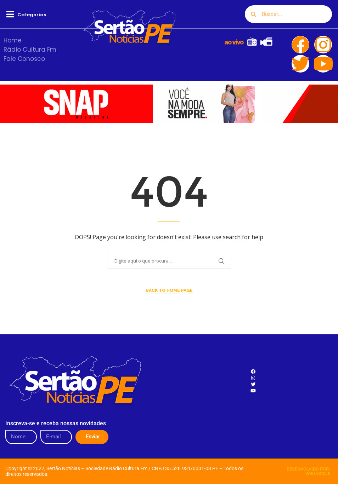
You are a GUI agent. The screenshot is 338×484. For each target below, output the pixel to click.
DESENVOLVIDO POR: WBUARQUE (308, 471)
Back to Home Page (169, 290)
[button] (10, 14)
